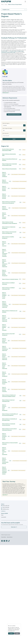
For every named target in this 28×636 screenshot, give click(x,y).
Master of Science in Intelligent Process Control (4, 295)
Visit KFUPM (3, 517)
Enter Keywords (5, 133)
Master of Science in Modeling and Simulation (4, 327)
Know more (14, 527)
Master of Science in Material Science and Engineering (4, 318)
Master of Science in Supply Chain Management (4, 407)
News (2, 514)
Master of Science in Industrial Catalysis (10, 279)
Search (14, 139)
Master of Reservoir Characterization (9, 168)
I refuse (17, 633)
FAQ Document (6, 92)
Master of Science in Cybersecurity (5, 208)
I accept (11, 633)
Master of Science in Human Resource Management (4, 273)
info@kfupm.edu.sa (5, 509)
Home (2, 4)
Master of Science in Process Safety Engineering (4, 365)
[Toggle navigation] (25, 2)
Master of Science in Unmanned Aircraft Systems (4, 436)
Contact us (3, 511)
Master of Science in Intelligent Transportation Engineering (5, 304)
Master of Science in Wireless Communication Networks (5, 460)
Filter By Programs (6, 123)
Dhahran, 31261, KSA (5, 505)
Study (6, 4)
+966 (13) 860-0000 (5, 507)
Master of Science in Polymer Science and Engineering (4, 356)
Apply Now (5, 494)
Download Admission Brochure (14, 114)
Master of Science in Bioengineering (5, 181)
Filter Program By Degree (7, 128)
